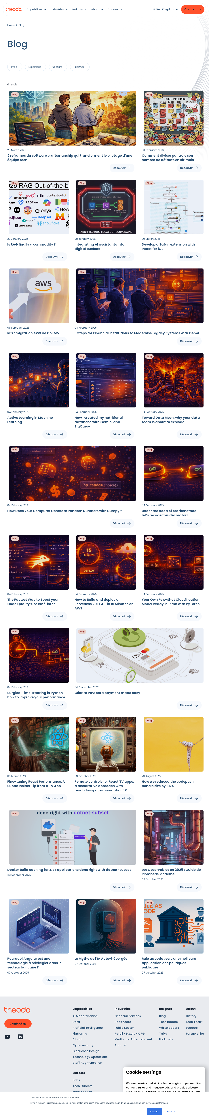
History (191, 1016)
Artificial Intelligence (88, 1028)
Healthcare (123, 1022)
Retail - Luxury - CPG (130, 1033)
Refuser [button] (171, 1111)
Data (76, 1022)
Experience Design (86, 1051)
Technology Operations (90, 1057)
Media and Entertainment (133, 1039)
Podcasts (166, 1039)
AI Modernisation (85, 1016)
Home (11, 25)
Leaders (192, 1028)
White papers (169, 1028)
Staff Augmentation (87, 1063)
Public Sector (124, 1028)
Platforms (80, 1033)
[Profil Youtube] (7, 1037)
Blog (162, 1016)
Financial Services (128, 1016)
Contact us (192, 9)
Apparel (120, 1045)
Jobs (76, 1080)
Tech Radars (168, 1022)
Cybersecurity (83, 1045)
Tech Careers (82, 1086)
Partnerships (195, 1033)
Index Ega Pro (82, 1092)
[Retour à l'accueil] (14, 9)
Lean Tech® (194, 1022)
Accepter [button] (154, 1111)
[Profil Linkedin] (20, 1037)
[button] (36, 9)
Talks (163, 1033)
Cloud (77, 1039)
